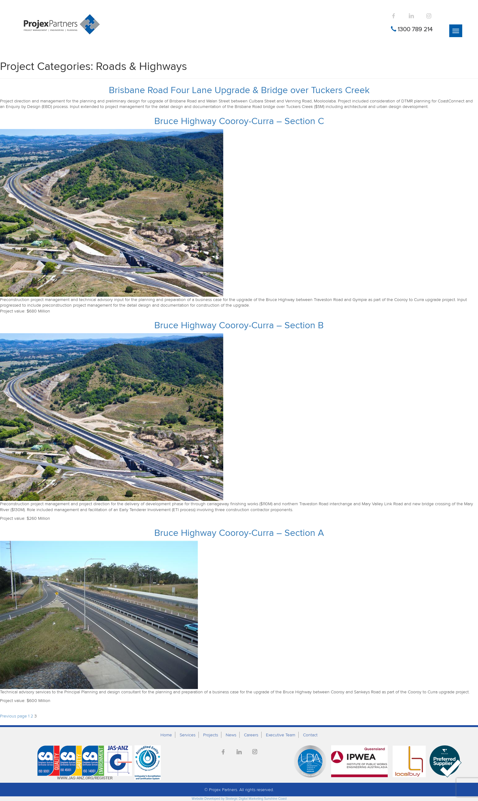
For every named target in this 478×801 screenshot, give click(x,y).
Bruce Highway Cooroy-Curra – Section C (239, 120)
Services (187, 734)
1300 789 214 (415, 29)
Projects (210, 734)
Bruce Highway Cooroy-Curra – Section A (239, 532)
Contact (310, 734)
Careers (251, 734)
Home (166, 734)
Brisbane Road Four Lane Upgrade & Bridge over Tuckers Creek (239, 89)
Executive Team (280, 734)
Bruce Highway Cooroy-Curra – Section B (239, 325)
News (231, 734)
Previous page (13, 715)
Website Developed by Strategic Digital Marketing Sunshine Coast (239, 798)
